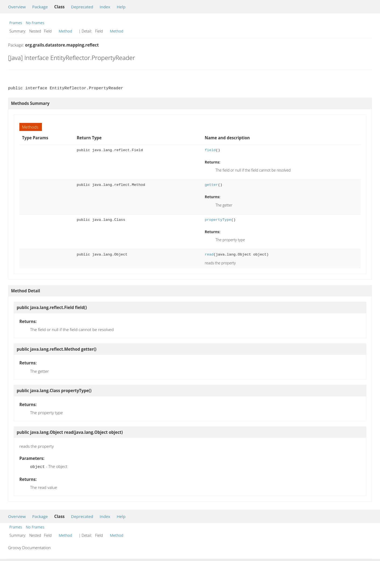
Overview (17, 6)
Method (65, 31)
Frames (15, 22)
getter (211, 184)
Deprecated (82, 6)
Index (105, 6)
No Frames (35, 22)
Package (40, 6)
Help (121, 6)
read (209, 254)
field (210, 150)
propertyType (218, 219)
